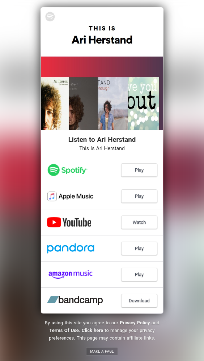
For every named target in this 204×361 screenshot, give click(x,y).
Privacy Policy (135, 322)
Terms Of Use (64, 330)
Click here (92, 330)
